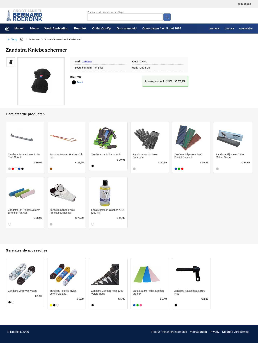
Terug (12, 39)
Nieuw (34, 28)
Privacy (214, 331)
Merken (19, 28)
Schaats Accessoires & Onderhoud (62, 39)
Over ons (214, 28)
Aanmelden (246, 28)
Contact (229, 28)
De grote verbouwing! (235, 331)
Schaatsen (34, 39)
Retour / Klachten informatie (169, 331)
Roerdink (80, 28)
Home (7, 29)
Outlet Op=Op (101, 28)
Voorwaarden (198, 331)
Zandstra (87, 61)
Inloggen (244, 4)
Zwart (77, 82)
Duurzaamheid (126, 28)
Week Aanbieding (56, 28)
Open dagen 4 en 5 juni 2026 (161, 28)
